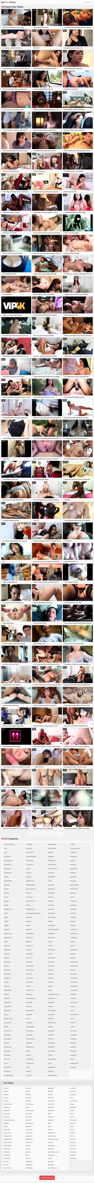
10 (68, 835)
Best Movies (13, 3)
